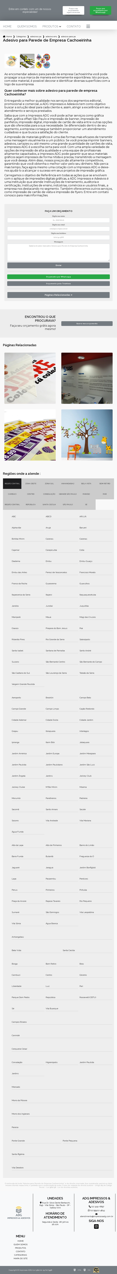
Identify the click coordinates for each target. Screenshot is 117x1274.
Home (7, 26)
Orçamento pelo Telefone (58, 284)
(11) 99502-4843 (96, 1210)
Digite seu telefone (58, 233)
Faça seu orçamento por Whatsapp (100, 10)
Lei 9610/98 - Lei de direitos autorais (61, 1187)
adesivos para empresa (36, 36)
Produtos (50, 26)
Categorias (21, 36)
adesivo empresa (51, 36)
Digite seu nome (58, 216)
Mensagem (58, 242)
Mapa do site (20, 1258)
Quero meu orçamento (87, 324)
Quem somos (27, 26)
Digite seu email (58, 225)
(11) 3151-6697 (96, 1206)
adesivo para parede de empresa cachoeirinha (68, 36)
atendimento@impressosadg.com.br (96, 1215)
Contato (74, 26)
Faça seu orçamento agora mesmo (73, 10)
